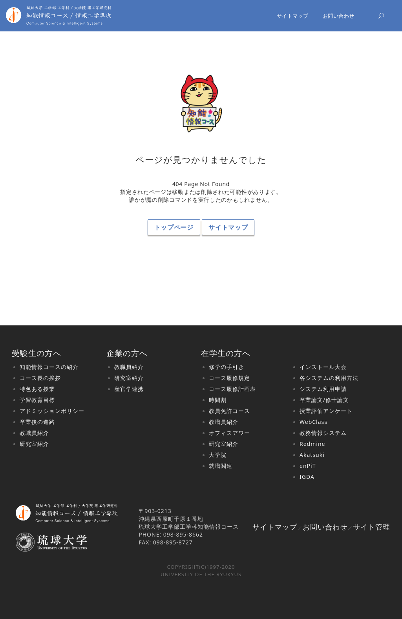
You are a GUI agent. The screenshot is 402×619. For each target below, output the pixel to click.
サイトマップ (293, 15)
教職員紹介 (34, 432)
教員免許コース (229, 410)
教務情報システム (323, 432)
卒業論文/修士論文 (324, 400)
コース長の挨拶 (40, 378)
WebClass (313, 421)
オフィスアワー (229, 432)
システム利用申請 (323, 389)
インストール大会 (323, 367)
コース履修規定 (229, 378)
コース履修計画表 (232, 389)
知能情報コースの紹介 (49, 367)
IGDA (307, 476)
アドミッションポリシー (52, 410)
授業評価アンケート (326, 410)
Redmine (312, 443)
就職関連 (220, 465)
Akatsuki (312, 454)
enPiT (308, 465)
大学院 (218, 454)
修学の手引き (226, 367)
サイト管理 (371, 526)
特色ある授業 (37, 389)
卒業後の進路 (37, 421)
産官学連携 (129, 389)
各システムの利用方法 (329, 378)
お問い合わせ (338, 15)
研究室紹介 (34, 443)
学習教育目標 (37, 400)
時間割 (218, 400)
